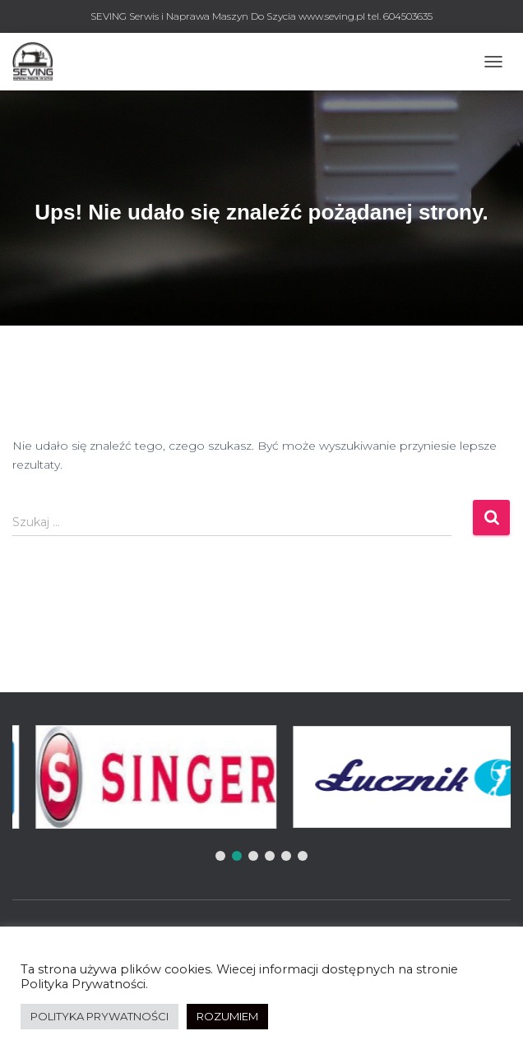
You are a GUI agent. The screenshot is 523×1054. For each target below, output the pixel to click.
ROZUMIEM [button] (227, 1016)
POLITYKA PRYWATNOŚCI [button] (99, 1016)
